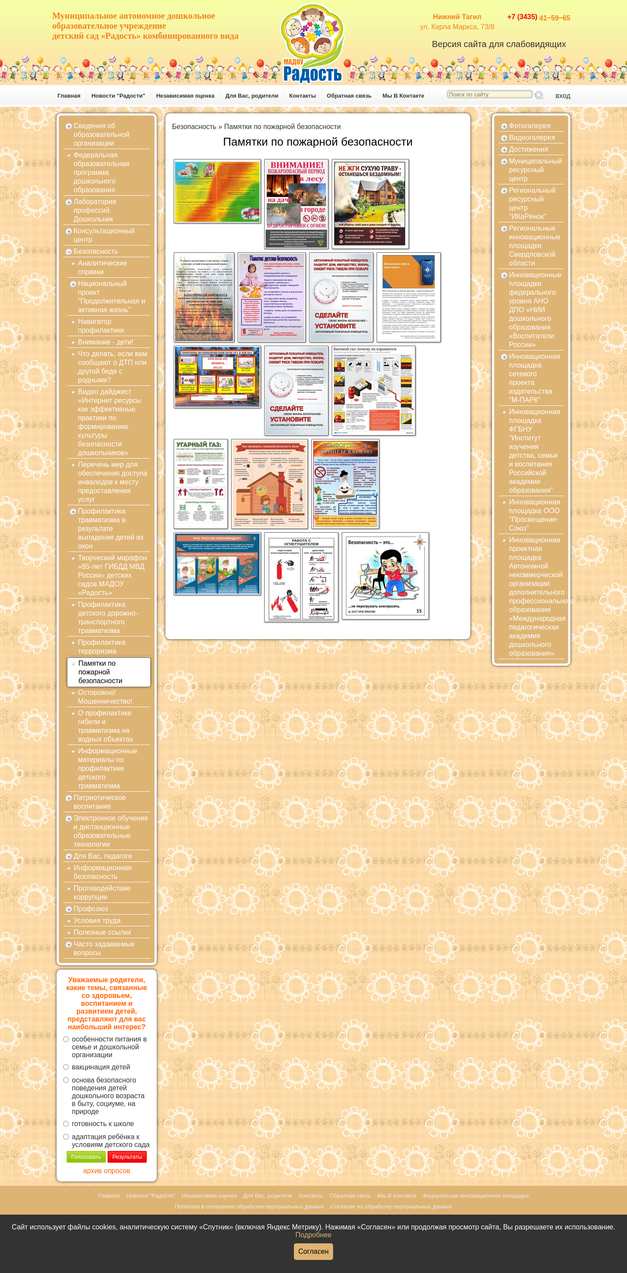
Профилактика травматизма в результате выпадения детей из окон (110, 528)
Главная (69, 95)
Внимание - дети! (106, 342)
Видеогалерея (532, 137)
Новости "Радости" (118, 95)
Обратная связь (349, 95)
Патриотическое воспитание (100, 802)
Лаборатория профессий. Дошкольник (95, 210)
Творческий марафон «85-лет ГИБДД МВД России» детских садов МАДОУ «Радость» (112, 575)
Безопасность (96, 251)
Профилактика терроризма (101, 647)
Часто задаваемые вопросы (104, 948)
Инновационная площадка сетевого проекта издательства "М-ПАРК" (534, 378)
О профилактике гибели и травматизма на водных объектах (105, 726)
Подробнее (314, 1235)
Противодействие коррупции (102, 893)
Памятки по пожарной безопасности (100, 672)
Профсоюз (91, 908)
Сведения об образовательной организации (101, 134)
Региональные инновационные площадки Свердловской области (534, 246)
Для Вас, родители (252, 95)
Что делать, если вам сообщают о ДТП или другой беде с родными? (112, 367)
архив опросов (106, 1170)
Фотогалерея (530, 125)
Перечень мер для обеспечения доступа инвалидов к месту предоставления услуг (112, 482)
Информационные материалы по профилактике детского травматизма (107, 768)
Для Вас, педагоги (103, 856)
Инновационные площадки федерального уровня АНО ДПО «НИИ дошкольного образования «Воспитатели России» (535, 309)
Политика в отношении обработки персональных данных (249, 1206)
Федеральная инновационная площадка (476, 1195)
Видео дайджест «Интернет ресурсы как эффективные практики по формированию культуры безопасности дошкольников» (109, 422)
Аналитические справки (102, 267)
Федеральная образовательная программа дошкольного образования (101, 172)
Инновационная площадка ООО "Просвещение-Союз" (534, 515)
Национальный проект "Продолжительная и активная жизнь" (111, 296)
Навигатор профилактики (101, 326)
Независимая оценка (185, 95)
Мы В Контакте (404, 95)
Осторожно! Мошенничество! (105, 697)
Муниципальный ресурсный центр (535, 169)
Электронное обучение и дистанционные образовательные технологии (111, 831)
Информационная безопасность (102, 872)
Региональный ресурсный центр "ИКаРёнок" (532, 203)
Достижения (528, 149)
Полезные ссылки (102, 932)
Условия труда (97, 920)
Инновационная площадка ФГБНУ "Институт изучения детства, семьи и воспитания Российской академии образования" (534, 451)
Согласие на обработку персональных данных (391, 1206)
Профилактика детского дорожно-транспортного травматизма (108, 617)
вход (563, 95)
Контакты (302, 95)
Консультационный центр (104, 235)
